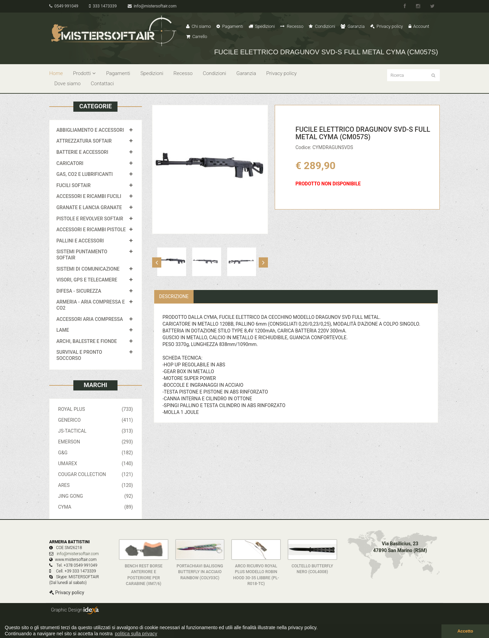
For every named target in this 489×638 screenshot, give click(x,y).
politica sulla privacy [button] (136, 633)
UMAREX (95, 463)
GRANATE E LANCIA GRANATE (89, 207)
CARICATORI (70, 163)
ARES (95, 485)
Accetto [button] (465, 631)
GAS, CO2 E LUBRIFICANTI (84, 174)
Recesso (291, 26)
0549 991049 (63, 6)
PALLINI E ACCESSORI (80, 240)
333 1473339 (102, 6)
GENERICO (95, 420)
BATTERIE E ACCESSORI (82, 152)
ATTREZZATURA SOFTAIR (84, 141)
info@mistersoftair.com (152, 6)
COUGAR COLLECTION (95, 474)
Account (419, 26)
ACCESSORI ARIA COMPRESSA (89, 319)
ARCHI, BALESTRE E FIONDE (86, 341)
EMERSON (95, 441)
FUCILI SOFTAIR (73, 185)
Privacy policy (386, 26)
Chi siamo (198, 26)
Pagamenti (229, 26)
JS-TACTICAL (95, 430)
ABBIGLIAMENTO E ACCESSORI (90, 130)
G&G (95, 452)
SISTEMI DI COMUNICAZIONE (88, 269)
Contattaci (102, 83)
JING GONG (95, 496)
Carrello (196, 36)
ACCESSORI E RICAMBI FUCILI (88, 196)
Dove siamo (67, 83)
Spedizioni (262, 26)
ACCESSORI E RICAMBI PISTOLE (91, 229)
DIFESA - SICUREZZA (78, 291)
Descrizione (174, 296)
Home (56, 73)
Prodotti (84, 73)
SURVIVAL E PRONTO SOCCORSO (79, 355)
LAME (62, 330)
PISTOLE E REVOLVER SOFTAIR (89, 218)
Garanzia (352, 26)
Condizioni (322, 26)
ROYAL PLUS (95, 409)
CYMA (95, 507)
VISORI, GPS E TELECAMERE (86, 279)
